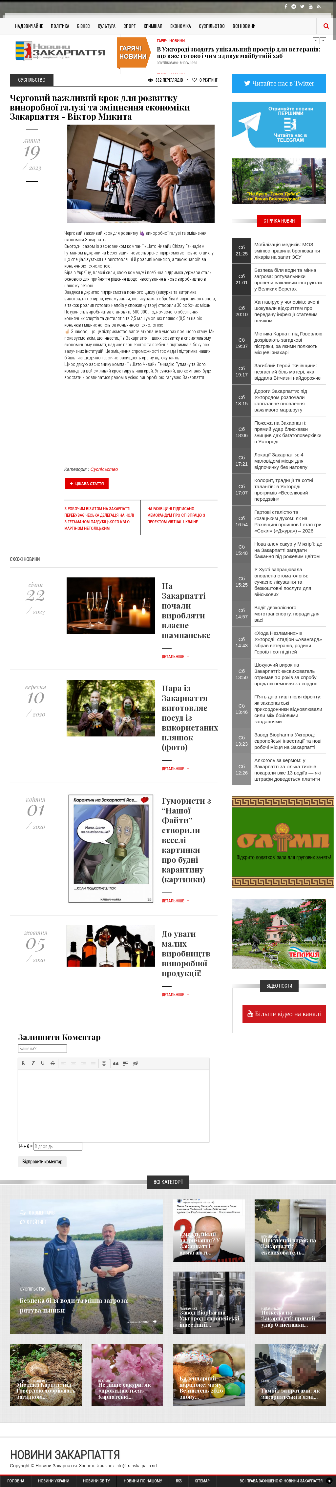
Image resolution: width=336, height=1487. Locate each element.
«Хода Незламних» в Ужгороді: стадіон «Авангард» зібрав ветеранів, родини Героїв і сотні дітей (288, 642)
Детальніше (176, 656)
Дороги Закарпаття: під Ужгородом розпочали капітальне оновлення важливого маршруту (280, 400)
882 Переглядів (165, 80)
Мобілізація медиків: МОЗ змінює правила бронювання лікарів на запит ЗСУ (287, 251)
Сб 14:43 (242, 642)
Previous (316, 40)
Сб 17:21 (242, 461)
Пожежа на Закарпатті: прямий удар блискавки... (291, 1322)
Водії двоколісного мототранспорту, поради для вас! (286, 614)
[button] (23, 1063)
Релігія (184, 1381)
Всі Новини (244, 25)
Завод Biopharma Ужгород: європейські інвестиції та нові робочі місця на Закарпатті (287, 741)
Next (323, 40)
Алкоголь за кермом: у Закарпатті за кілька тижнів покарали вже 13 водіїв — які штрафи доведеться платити (287, 769)
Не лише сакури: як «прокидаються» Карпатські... (121, 1392)
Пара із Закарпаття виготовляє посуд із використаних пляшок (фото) (190, 717)
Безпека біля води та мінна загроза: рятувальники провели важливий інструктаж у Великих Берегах (288, 279)
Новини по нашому (31, 1381)
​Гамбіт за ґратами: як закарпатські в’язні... (286, 1394)
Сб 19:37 (242, 343)
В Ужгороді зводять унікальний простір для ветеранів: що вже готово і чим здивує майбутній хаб (238, 52)
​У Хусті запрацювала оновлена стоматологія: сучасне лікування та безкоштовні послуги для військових (282, 582)
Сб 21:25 (242, 250)
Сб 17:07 (242, 489)
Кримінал (153, 25)
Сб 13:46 (242, 709)
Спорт (129, 25)
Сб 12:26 (242, 769)
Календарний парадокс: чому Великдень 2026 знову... (207, 1392)
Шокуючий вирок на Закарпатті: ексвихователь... (285, 1247)
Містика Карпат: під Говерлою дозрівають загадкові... (42, 1392)
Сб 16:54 (242, 521)
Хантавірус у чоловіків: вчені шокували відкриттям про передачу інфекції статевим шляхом (286, 311)
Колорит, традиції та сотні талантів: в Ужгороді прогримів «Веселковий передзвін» (283, 489)
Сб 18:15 (242, 400)
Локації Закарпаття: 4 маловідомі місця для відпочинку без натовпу (280, 461)
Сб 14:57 (242, 613)
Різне (265, 1381)
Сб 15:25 (242, 582)
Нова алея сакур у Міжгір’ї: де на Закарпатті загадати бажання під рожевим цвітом (288, 550)
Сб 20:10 (242, 311)
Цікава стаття (87, 484)
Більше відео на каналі (287, 1013)
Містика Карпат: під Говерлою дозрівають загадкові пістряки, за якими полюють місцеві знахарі (288, 343)
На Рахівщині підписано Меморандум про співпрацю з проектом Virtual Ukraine (176, 515)
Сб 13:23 (242, 741)
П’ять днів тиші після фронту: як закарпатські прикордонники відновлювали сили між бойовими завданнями (288, 709)
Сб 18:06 (242, 432)
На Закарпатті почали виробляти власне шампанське (186, 610)
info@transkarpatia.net (137, 1465)
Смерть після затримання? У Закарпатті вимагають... (207, 1247)
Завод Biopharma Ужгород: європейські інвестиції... (205, 1320)
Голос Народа (189, 1237)
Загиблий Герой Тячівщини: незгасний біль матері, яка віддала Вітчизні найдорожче (287, 372)
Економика (188, 1309)
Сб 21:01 (242, 279)
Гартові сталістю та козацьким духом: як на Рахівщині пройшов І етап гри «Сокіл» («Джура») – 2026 (288, 521)
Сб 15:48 (242, 550)
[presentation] (23, 1063)
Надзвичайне (29, 25)
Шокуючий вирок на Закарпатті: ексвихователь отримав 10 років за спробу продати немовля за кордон (285, 674)
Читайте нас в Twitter (282, 83)
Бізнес (83, 25)
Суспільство (212, 25)
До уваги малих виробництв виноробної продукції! (186, 953)
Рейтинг (205, 80)
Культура (107, 25)
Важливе (104, 1381)
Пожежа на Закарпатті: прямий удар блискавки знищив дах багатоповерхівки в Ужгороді (287, 432)
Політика (60, 25)
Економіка (180, 25)
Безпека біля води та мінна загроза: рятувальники (86, 1303)
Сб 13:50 (242, 674)
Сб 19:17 (242, 371)
